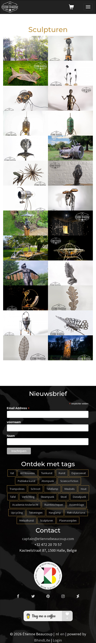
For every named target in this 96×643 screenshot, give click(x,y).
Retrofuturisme (76, 512)
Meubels (69, 489)
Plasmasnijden (68, 520)
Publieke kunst (26, 481)
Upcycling (17, 512)
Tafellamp (52, 489)
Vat (12, 473)
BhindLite (42, 640)
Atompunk (48, 481)
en (62, 633)
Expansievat (79, 473)
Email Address (18, 408)
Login (57, 640)
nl (57, 633)
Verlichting (28, 497)
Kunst (62, 473)
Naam (11, 435)
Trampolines (17, 489)
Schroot (35, 489)
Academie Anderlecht (25, 505)
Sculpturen (46, 520)
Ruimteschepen (53, 505)
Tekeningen (36, 512)
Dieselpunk (79, 497)
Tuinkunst (46, 473)
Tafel (13, 497)
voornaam (14, 422)
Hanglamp (55, 512)
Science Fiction (69, 481)
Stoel (64, 497)
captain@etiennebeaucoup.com (48, 538)
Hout (83, 489)
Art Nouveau (27, 473)
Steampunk (47, 497)
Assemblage (76, 505)
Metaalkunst (26, 520)
